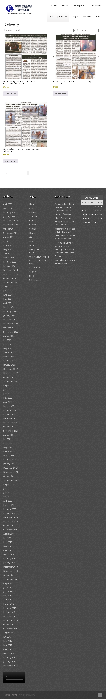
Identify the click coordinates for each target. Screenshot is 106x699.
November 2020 (10, 472)
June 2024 (7, 294)
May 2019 (7, 546)
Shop (31, 275)
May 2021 (7, 447)
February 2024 (9, 311)
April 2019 (7, 550)
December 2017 (10, 616)
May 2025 (7, 249)
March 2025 (8, 257)
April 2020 (7, 501)
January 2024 (9, 315)
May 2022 (7, 397)
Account (33, 212)
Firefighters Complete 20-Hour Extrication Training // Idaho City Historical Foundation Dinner (64, 249)
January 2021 (9, 463)
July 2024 (7, 290)
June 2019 (7, 542)
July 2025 (7, 241)
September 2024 (10, 282)
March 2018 (8, 604)
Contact (87, 16)
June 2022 (7, 393)
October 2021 (9, 426)
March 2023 (8, 356)
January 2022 (9, 414)
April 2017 (7, 649)
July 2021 (7, 439)
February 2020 (9, 509)
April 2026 (7, 204)
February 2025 (9, 261)
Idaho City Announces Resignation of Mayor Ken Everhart (65, 221)
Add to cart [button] (11, 93)
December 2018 (10, 566)
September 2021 (10, 430)
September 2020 (10, 480)
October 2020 (9, 476)
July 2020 (7, 488)
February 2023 (9, 360)
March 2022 (8, 406)
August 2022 (8, 385)
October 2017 (9, 624)
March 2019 (8, 554)
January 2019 (9, 562)
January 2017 (9, 661)
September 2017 (10, 628)
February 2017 (9, 657)
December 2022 (10, 369)
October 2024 (9, 278)
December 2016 (10, 665)
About (65, 5)
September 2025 (10, 233)
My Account (34, 245)
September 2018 (10, 579)
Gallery (32, 237)
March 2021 (8, 455)
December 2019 (10, 517)
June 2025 (7, 245)
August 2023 (8, 336)
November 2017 (10, 620)
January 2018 (9, 612)
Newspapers (80, 5)
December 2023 (10, 319)
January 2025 (9, 266)
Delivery (32, 233)
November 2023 (10, 323)
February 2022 (9, 410)
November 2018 (10, 571)
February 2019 (9, 558)
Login (75, 16)
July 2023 (7, 340)
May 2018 (7, 595)
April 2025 (7, 253)
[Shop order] (86, 30)
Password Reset (36, 267)
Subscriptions (56, 16)
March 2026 (8, 208)
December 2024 (10, 270)
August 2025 (8, 237)
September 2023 (10, 332)
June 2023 (7, 344)
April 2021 (7, 451)
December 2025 (10, 220)
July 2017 (7, 637)
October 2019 (9, 525)
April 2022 (7, 402)
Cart (98, 16)
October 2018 (9, 575)
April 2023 (7, 352)
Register (33, 271)
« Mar (83, 228)
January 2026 (9, 216)
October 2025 (9, 229)
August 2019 (8, 533)
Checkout (33, 224)
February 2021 (9, 459)
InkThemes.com (27, 695)
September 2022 (10, 381)
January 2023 (9, 365)
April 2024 (7, 303)
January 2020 (9, 513)
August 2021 (8, 435)
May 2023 (7, 348)
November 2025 (10, 224)
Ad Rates (96, 5)
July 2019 (7, 538)
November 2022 (10, 373)
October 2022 (9, 377)
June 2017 (7, 641)
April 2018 (7, 599)
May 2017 (7, 645)
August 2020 (8, 484)
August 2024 (8, 286)
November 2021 (10, 422)
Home (53, 5)
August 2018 (8, 583)
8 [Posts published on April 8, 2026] (92, 210)
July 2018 (7, 587)
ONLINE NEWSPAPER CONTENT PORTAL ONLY (39, 260)
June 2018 (7, 591)
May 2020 (7, 496)
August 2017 (8, 632)
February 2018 (9, 608)
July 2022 (7, 389)
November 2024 (10, 274)
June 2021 (7, 443)
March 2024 (8, 307)
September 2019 (10, 529)
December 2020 (10, 468)
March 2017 (8, 653)
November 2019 (10, 521)
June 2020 (7, 492)
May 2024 (7, 299)
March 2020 (8, 505)
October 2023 (9, 327)
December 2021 (10, 418)
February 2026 (9, 212)
